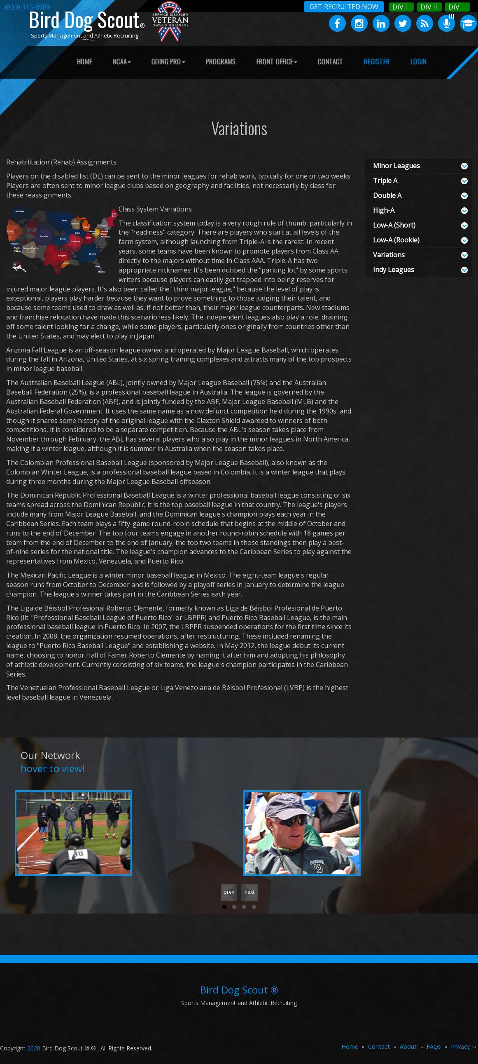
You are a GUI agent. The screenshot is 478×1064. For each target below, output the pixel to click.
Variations (389, 254)
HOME (84, 61)
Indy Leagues (393, 269)
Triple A (385, 180)
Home (349, 1046)
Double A (387, 195)
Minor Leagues (396, 165)
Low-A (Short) (394, 225)
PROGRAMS (221, 61)
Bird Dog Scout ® (239, 989)
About (408, 1046)
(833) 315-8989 (27, 7)
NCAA (122, 61)
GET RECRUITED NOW (344, 6)
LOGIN (418, 61)
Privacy (460, 1046)
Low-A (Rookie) (396, 239)
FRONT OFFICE (276, 61)
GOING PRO (168, 61)
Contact (379, 1046)
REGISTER (377, 61)
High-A (383, 210)
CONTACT (330, 61)
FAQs (434, 1046)
